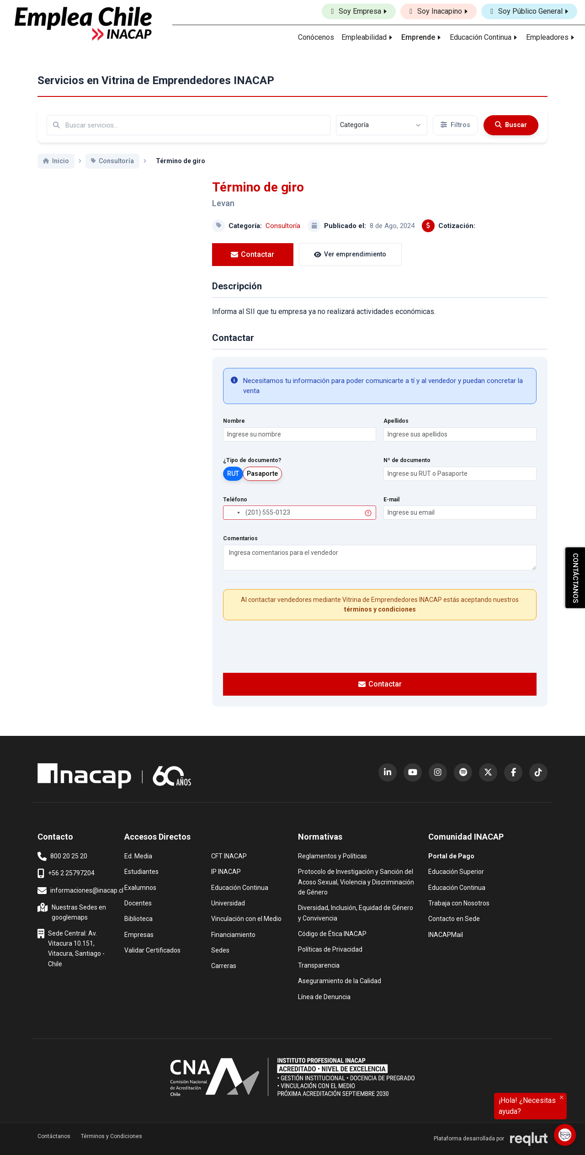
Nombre (234, 421)
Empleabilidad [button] (364, 37)
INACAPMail (445, 934)
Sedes (220, 949)
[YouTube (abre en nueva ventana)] (413, 772)
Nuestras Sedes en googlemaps (72, 911)
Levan (223, 203)
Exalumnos (140, 887)
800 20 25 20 (62, 856)
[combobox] (233, 512)
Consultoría (283, 226)
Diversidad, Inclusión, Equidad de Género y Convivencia (355, 912)
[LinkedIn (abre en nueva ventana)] (387, 772)
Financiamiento (233, 934)
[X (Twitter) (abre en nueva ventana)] (488, 772)
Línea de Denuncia (324, 996)
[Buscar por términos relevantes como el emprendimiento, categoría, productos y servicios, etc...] (188, 125)
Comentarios (240, 538)
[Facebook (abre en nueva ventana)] (513, 772)
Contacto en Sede (454, 918)
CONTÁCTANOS (575, 577)
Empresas (139, 934)
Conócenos (316, 37)
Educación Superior (456, 871)
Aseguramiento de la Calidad (339, 980)
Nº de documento (407, 460)
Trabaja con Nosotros (458, 902)
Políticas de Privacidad (330, 948)
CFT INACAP (229, 855)
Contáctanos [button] (53, 1136)
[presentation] (379, 645)
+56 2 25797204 (66, 873)
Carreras (223, 965)
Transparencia (319, 964)
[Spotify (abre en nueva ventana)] (463, 772)
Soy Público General (526, 11)
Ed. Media (138, 855)
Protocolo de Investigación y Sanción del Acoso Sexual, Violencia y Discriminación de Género (356, 881)
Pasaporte (262, 473)
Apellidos (396, 421)
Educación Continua (239, 887)
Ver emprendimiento (328, 254)
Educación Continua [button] (480, 37)
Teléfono (235, 499)
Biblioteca (138, 918)
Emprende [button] (418, 37)
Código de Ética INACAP (332, 933)
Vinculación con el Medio (246, 918)
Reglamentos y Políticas (332, 855)
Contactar (245, 254)
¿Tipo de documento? (252, 460)
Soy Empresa (356, 11)
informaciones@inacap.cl (80, 890)
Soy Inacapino (436, 11)
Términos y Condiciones (111, 1136)
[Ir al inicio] (83, 24)
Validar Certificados (152, 949)
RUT (233, 473)
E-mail (391, 499)
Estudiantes (141, 871)
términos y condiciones (380, 609)
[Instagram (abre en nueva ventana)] (438, 772)
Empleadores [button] (547, 37)
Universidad (228, 902)
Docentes (138, 902)
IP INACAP (226, 871)
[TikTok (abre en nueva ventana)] (538, 772)
